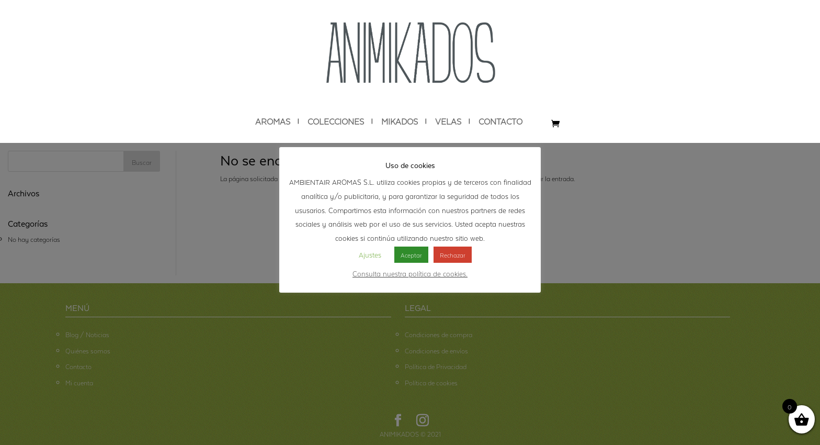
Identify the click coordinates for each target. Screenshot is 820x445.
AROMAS (272, 121)
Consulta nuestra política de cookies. (410, 272)
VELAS (448, 121)
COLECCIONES (336, 121)
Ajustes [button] (370, 254)
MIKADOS (399, 121)
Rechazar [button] (452, 254)
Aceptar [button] (411, 254)
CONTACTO (500, 121)
